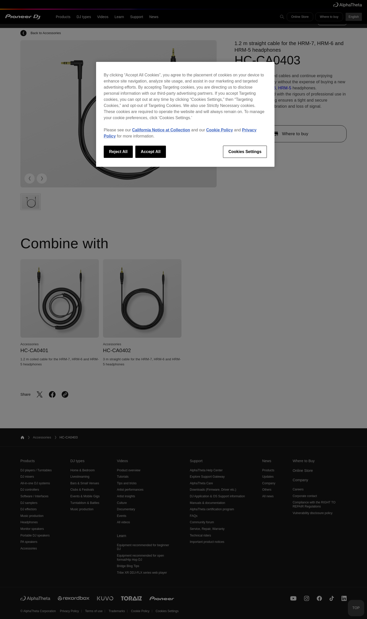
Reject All (118, 151)
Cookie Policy (219, 130)
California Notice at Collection (161, 130)
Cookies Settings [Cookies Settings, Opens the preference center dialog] (244, 151)
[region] (185, 114)
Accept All (151, 151)
